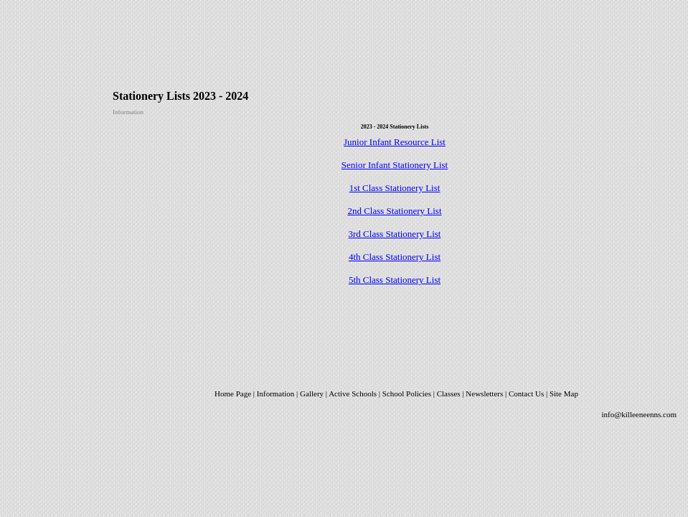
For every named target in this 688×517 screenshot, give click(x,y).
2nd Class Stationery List (394, 210)
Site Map (564, 393)
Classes (449, 393)
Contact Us (526, 393)
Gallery (312, 393)
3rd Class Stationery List (395, 233)
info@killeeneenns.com (639, 414)
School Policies (406, 393)
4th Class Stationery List (394, 256)
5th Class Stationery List (394, 279)
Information (276, 393)
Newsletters (485, 393)
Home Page (233, 393)
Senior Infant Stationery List (394, 164)
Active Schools (353, 393)
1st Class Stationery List (394, 187)
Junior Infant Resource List (395, 141)
